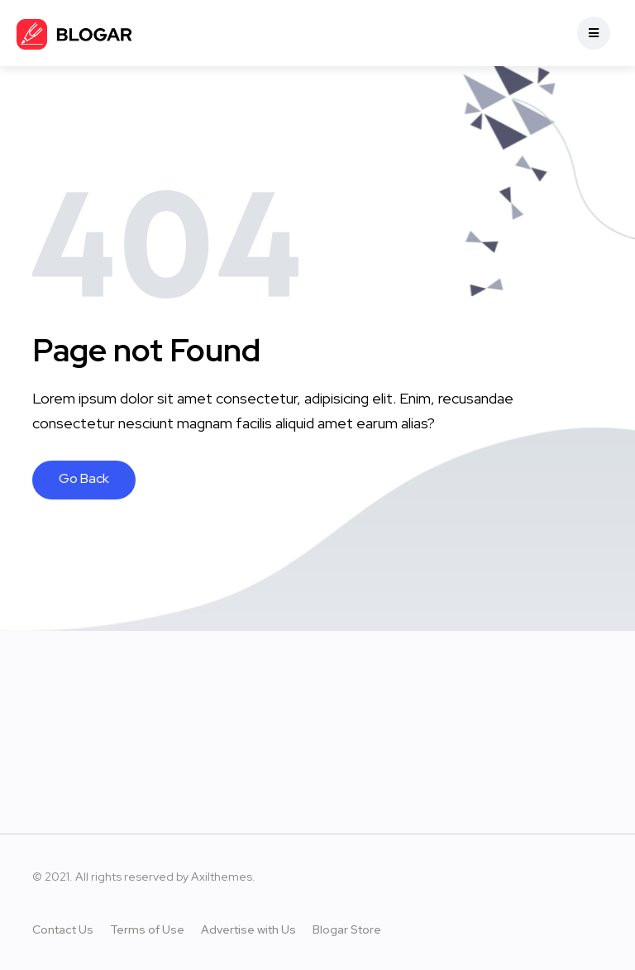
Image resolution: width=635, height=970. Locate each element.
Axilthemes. (223, 876)
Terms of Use (147, 929)
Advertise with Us (248, 929)
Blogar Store (347, 929)
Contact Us (62, 929)
